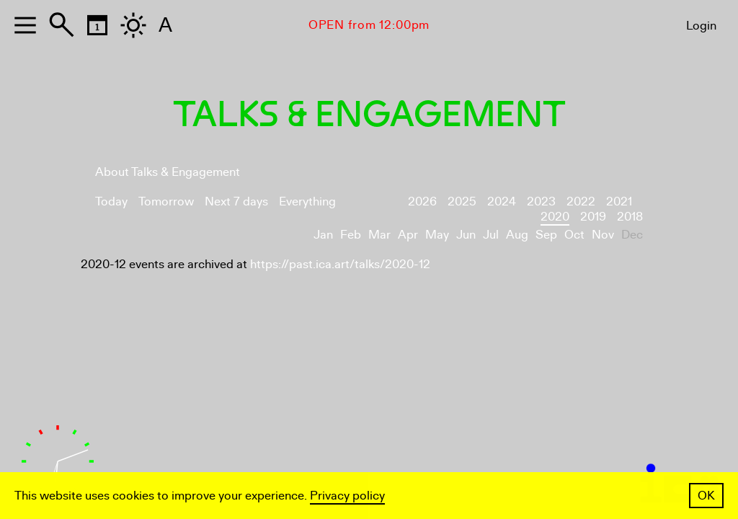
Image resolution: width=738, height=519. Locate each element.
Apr (408, 234)
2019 (593, 216)
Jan (323, 234)
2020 (555, 216)
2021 (619, 201)
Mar (379, 234)
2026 (422, 201)
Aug (517, 234)
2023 (541, 201)
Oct (574, 234)
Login (701, 25)
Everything (307, 201)
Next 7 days (236, 201)
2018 (630, 216)
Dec (632, 234)
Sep (546, 234)
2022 (580, 201)
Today (111, 201)
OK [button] (706, 495)
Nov (603, 234)
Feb (350, 234)
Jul (491, 234)
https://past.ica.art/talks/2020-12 (340, 264)
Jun (466, 234)
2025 (462, 201)
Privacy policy (347, 495)
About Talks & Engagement (167, 171)
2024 (501, 201)
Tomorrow (166, 201)
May (437, 234)
